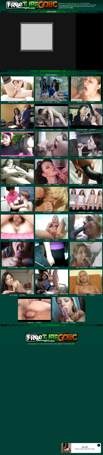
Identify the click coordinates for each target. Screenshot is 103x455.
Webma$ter (71, 344)
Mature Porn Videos (71, 5)
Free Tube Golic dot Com (72, 3)
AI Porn (80, 5)
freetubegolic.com (33, 344)
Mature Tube (62, 5)
